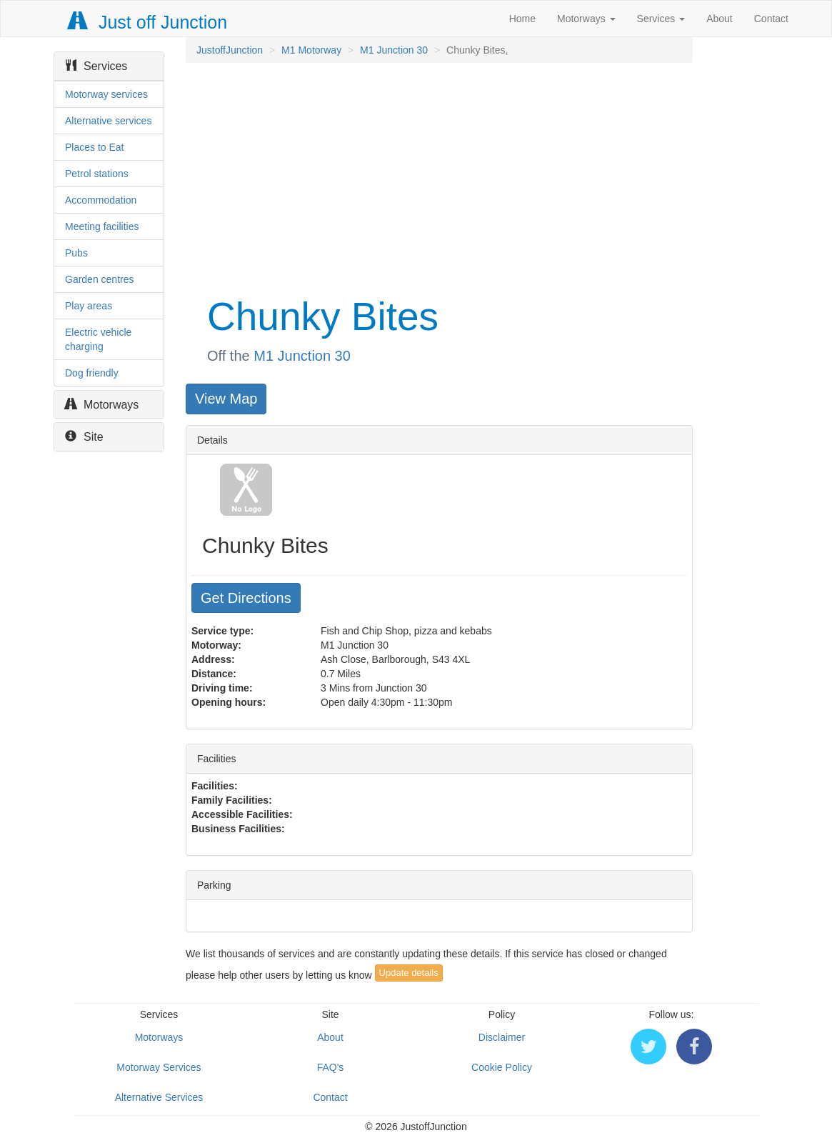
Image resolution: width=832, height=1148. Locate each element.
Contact (771, 18)
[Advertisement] (438, 177)
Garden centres (99, 279)
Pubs (76, 253)
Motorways (586, 18)
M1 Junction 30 (394, 50)
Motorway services (106, 94)
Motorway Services (158, 1067)
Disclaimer (501, 1037)
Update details (408, 972)
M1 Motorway (311, 50)
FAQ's (330, 1067)
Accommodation (100, 200)
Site (84, 437)
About (719, 18)
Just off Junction (148, 22)
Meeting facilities (102, 226)
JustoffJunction (229, 50)
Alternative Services (159, 1097)
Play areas (88, 305)
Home (522, 18)
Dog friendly (92, 373)
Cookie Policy (501, 1067)
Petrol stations (97, 173)
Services (661, 18)
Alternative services (108, 120)
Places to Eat (94, 147)
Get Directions (246, 598)
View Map (226, 398)
